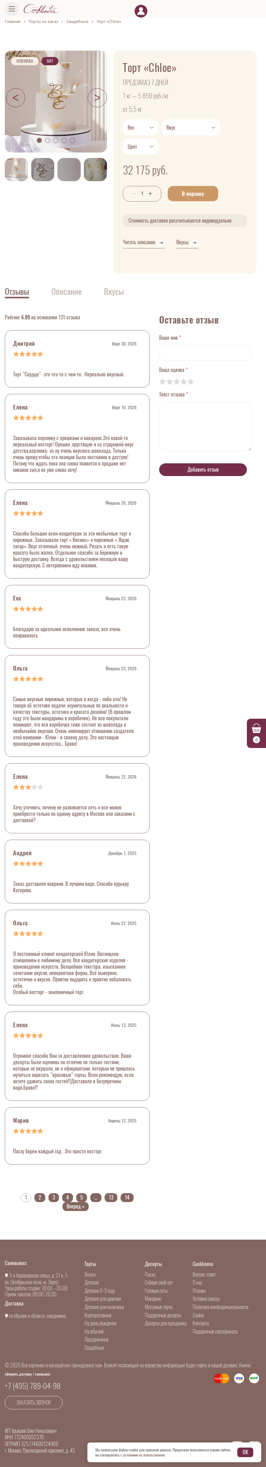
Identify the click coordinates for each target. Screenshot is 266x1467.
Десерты (153, 1264)
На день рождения (100, 1323)
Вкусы (90, 1274)
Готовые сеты (156, 1290)
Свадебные (94, 1347)
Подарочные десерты (163, 1315)
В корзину (193, 193)
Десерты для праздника (165, 1323)
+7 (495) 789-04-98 (33, 1386)
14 (127, 1197)
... (95, 1197)
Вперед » (76, 1206)
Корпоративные (98, 1315)
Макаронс (153, 1298)
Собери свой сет (159, 1282)
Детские (92, 1282)
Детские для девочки (103, 1298)
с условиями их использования (143, 1454)
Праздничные (96, 1339)
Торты (90, 1264)
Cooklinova (203, 1264)
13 (111, 1197)
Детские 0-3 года (100, 1290)
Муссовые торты (159, 1307)
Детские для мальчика (104, 1307)
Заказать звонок (33, 1402)
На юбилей (94, 1331)
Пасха (150, 1274)
